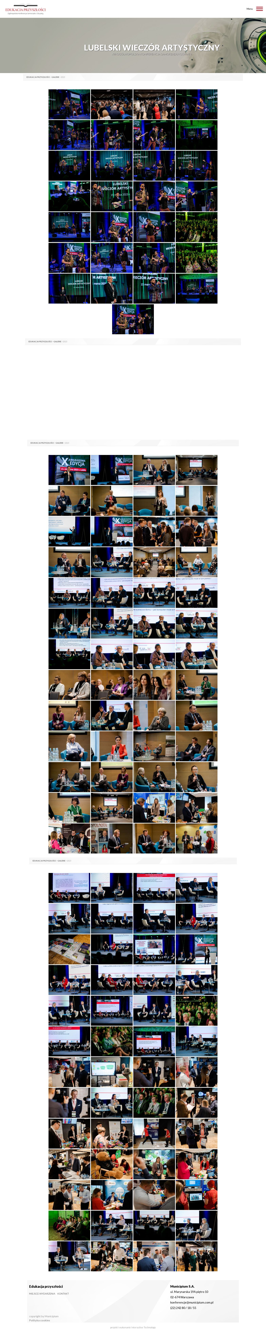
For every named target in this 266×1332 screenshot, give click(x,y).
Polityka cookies (39, 1320)
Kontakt (63, 1293)
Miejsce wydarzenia (42, 1293)
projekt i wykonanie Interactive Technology (133, 1327)
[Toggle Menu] (259, 9)
